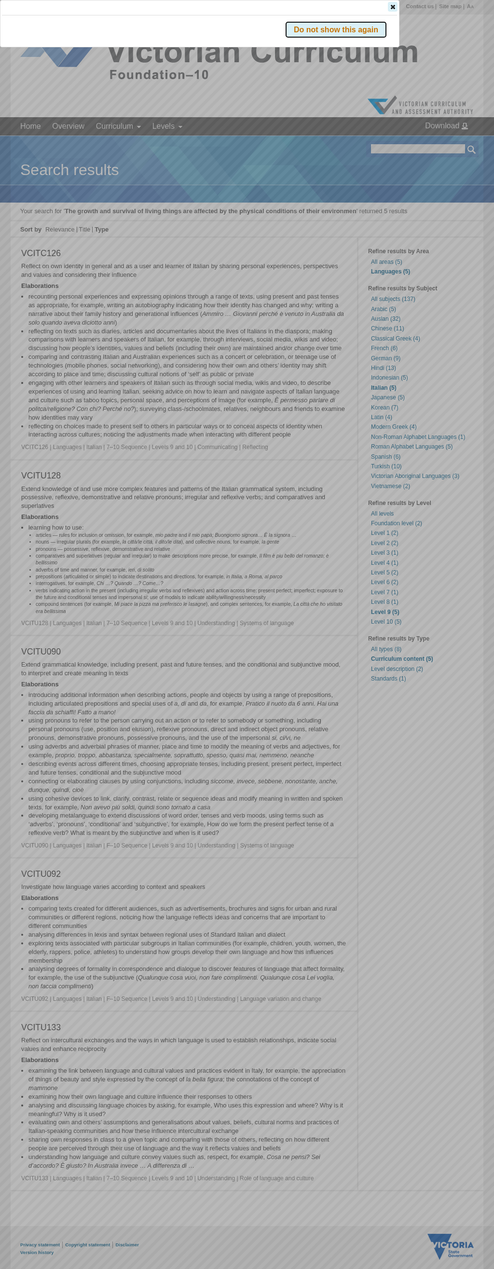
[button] (455, 144)
